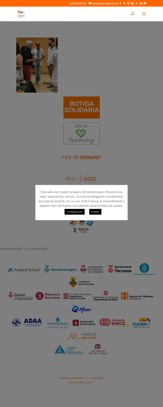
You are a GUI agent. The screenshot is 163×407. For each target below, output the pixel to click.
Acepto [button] (95, 211)
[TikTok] (136, 3)
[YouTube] (145, 3)
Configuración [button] (74, 211)
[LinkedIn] (141, 3)
